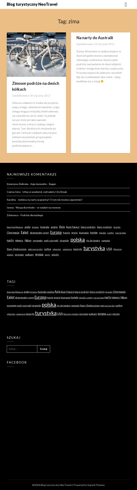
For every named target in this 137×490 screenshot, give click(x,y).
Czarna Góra (14, 191)
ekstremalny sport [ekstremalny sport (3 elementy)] (39, 232)
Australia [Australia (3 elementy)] (44, 227)
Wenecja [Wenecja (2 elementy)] (117, 249)
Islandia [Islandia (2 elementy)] (102, 233)
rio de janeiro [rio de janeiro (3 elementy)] (93, 240)
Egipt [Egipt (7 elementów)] (25, 232)
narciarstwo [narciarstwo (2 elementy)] (120, 233)
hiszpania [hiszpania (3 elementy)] (84, 232)
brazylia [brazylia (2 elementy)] (116, 227)
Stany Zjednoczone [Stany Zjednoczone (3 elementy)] (16, 249)
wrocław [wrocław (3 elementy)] (19, 254)
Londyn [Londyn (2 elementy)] (110, 233)
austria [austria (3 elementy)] (54, 227)
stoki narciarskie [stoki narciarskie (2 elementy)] (35, 249)
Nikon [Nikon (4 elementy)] (28, 240)
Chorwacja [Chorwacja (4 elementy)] (13, 232)
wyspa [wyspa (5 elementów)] (39, 254)
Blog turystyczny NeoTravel (32, 4)
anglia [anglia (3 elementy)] (27, 227)
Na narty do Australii (94, 37)
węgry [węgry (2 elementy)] (47, 255)
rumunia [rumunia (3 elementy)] (106, 240)
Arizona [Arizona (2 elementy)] (35, 227)
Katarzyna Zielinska (17, 183)
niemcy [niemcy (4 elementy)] (19, 240)
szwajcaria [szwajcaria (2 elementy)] (67, 249)
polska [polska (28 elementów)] (77, 239)
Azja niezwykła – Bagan (43, 183)
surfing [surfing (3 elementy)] (47, 249)
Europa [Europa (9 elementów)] (56, 232)
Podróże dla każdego (31, 215)
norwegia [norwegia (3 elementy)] (37, 240)
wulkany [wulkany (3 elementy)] (29, 254)
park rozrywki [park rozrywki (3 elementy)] (51, 240)
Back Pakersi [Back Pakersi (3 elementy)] (72, 227)
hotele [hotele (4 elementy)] (94, 232)
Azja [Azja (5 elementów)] (62, 226)
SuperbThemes (96, 484)
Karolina (11, 199)
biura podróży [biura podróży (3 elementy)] (88, 227)
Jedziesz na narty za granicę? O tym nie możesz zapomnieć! (50, 199)
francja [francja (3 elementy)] (66, 232)
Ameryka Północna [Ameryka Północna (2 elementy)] (15, 227)
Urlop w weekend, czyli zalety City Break (44, 191)
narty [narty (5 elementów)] (10, 240)
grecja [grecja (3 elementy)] (74, 232)
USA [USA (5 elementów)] (109, 249)
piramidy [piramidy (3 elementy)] (64, 240)
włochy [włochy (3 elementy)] (55, 254)
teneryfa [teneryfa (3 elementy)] (77, 249)
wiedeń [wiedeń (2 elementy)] (10, 255)
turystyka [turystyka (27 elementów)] (94, 248)
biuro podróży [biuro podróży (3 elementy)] (104, 227)
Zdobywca (12, 215)
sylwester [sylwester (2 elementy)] (56, 249)
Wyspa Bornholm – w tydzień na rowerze (38, 207)
